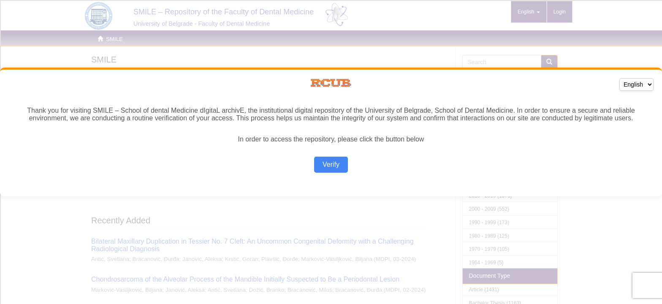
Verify (331, 164)
